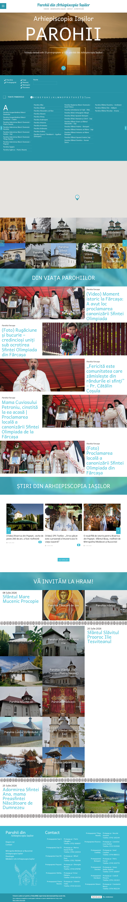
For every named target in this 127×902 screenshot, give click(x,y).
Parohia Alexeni (39, 113)
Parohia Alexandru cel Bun (43, 110)
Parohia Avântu (39, 131)
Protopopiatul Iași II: (54, 847)
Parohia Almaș (39, 116)
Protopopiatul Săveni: (93, 884)
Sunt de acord (96, 897)
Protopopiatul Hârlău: (54, 873)
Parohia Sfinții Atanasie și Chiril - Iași (78, 118)
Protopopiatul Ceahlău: (96, 851)
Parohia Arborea (40, 122)
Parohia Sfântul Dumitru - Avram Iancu (76, 141)
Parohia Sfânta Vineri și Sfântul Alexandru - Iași (75, 122)
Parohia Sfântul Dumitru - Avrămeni (108, 104)
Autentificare (79, 9)
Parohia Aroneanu (40, 125)
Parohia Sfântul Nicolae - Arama (107, 110)
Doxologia (10, 856)
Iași (24, 80)
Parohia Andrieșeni (41, 119)
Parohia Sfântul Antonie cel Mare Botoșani (76, 133)
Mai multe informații (19, 900)
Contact (70, 9)
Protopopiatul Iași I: (54, 839)
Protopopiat (11, 82)
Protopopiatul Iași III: (54, 856)
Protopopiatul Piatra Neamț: (54, 882)
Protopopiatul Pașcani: (53, 864)
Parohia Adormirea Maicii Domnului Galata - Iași (16, 133)
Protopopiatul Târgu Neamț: (93, 834)
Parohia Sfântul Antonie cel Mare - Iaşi (78, 129)
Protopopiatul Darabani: (96, 876)
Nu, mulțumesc (108, 897)
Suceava (26, 87)
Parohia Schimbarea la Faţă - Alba (77, 109)
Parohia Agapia (8, 146)
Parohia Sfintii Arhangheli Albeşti (76, 112)
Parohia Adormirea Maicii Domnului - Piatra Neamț (17, 123)
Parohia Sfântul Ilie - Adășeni (106, 107)
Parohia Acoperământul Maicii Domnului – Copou (14, 118)
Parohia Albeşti (39, 107)
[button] (77, 198)
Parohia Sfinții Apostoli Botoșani (76, 115)
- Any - (14, 97)
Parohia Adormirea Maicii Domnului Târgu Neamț (16, 138)
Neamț (25, 82)
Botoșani (26, 85)
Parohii (46, 9)
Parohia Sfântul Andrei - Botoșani (76, 126)
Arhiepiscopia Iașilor (58, 9)
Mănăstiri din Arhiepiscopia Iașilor (20, 858)
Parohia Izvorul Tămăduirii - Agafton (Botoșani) (47, 135)
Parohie (10, 80)
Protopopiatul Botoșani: (96, 859)
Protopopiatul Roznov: (93, 841)
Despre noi (10, 841)
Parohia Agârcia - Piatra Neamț (15, 149)
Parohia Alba (38, 104)
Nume (35, 80)
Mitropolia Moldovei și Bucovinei (19, 850)
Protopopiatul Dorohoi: (96, 868)
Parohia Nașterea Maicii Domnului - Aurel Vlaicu (77, 105)
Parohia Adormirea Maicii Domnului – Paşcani (17, 143)
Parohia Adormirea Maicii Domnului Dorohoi (16, 128)
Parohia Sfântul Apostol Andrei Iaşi (77, 137)
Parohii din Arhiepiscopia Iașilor (63, 4)
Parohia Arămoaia (40, 128)
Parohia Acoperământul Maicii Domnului (14, 113)
